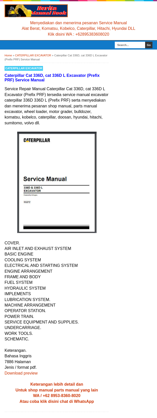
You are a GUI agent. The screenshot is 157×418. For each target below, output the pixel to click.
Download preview (21, 373)
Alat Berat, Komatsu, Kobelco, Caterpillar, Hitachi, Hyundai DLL (78, 28)
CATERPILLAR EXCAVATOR (23, 68)
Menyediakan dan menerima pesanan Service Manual (78, 23)
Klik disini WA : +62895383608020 (78, 34)
